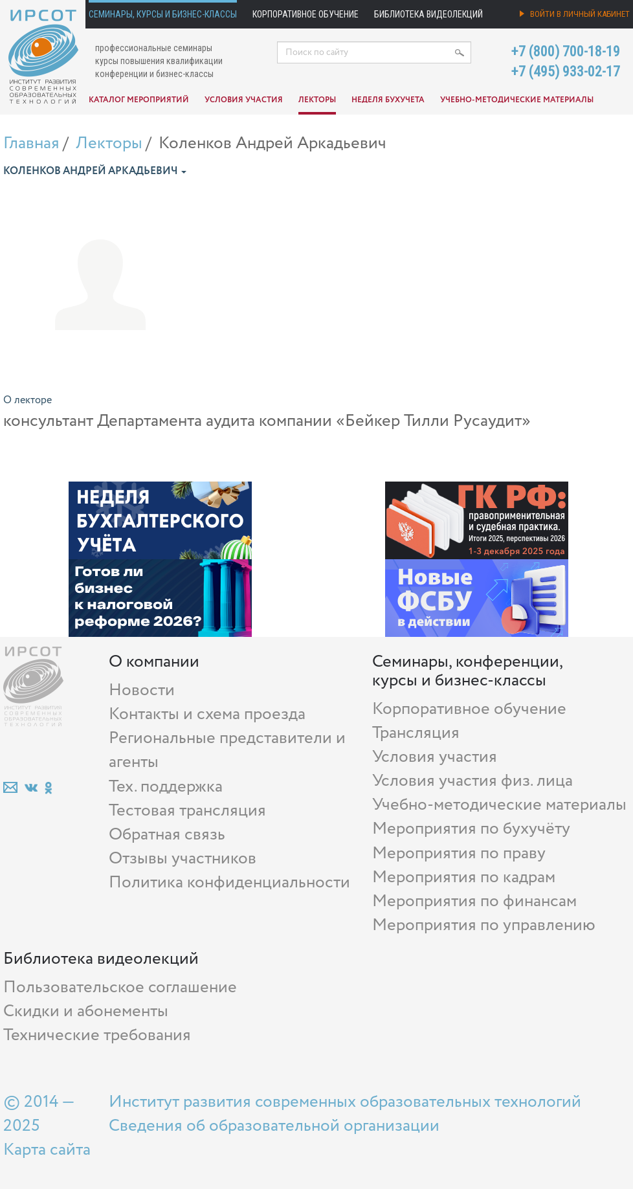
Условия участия (244, 100)
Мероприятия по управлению (483, 925)
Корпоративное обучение (305, 14)
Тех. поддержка (166, 786)
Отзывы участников (182, 858)
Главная (31, 143)
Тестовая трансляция (187, 810)
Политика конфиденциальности (229, 882)
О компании (154, 661)
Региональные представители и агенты (227, 750)
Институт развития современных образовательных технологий (345, 1102)
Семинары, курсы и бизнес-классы (163, 14)
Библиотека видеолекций (428, 14)
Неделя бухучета (388, 100)
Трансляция (416, 733)
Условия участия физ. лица (472, 781)
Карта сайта (47, 1149)
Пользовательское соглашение (120, 987)
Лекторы (317, 100)
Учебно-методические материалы (517, 100)
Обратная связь (167, 834)
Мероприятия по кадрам (463, 877)
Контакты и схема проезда (207, 714)
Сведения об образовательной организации (274, 1126)
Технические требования (97, 1035)
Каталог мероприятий (139, 100)
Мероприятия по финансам (474, 901)
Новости (142, 690)
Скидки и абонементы (85, 1011)
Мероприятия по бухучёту (471, 828)
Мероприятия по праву (459, 853)
